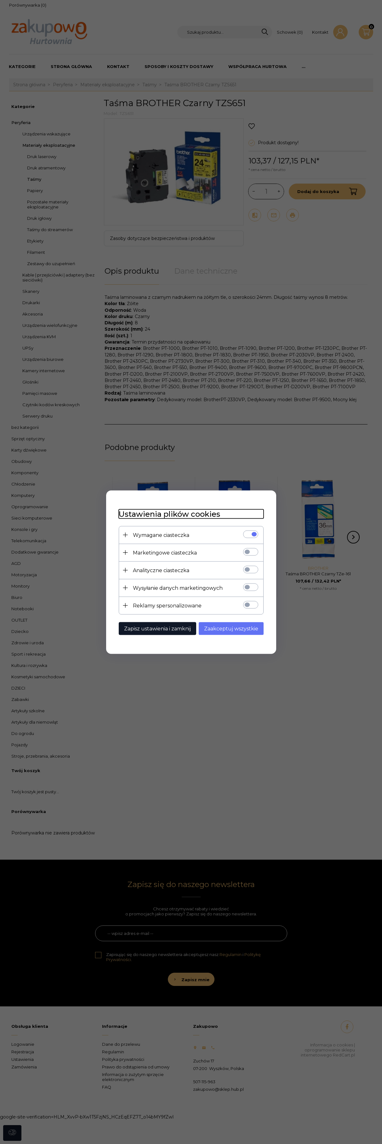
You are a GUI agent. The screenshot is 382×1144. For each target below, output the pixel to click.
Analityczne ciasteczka (161, 570)
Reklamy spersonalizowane (167, 605)
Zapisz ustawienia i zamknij (157, 628)
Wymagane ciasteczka (161, 535)
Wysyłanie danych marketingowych (178, 588)
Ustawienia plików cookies (169, 513)
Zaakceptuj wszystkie (231, 628)
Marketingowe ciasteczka (165, 552)
